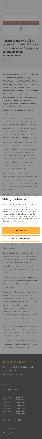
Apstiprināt (21, 230)
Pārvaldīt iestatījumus (21, 238)
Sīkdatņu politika (18, 221)
